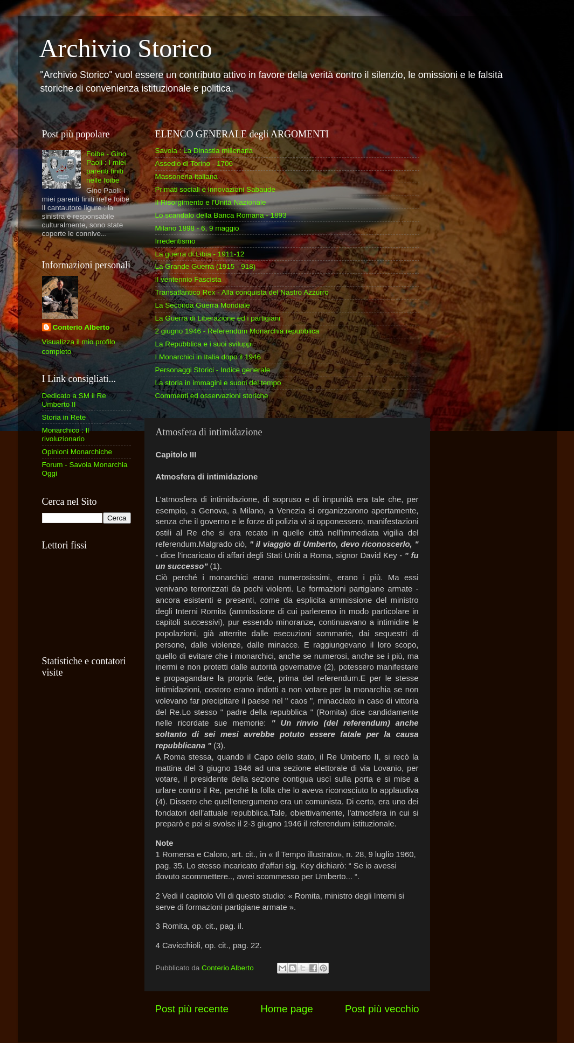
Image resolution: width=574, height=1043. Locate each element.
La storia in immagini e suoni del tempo (218, 383)
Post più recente (192, 1008)
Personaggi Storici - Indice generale (213, 370)
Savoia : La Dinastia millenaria (204, 151)
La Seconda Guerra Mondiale (202, 305)
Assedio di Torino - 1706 (194, 163)
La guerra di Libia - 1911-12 (200, 254)
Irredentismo (175, 241)
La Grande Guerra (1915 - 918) (205, 266)
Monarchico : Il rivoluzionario (65, 434)
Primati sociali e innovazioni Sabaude (215, 189)
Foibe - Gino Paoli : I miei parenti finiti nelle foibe (106, 167)
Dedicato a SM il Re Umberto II (74, 400)
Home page (286, 1008)
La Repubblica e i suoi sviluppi (204, 344)
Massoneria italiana (186, 176)
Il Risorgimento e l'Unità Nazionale (210, 202)
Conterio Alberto (81, 327)
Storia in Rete (64, 417)
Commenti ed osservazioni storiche (211, 396)
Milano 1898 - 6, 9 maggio (197, 228)
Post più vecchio (382, 1008)
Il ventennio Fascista (188, 279)
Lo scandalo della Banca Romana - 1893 (221, 215)
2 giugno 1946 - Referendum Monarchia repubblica (237, 331)
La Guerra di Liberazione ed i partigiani (218, 318)
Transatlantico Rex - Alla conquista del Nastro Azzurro (242, 292)
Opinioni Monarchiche (77, 452)
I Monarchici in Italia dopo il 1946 (208, 357)
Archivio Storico (125, 48)
